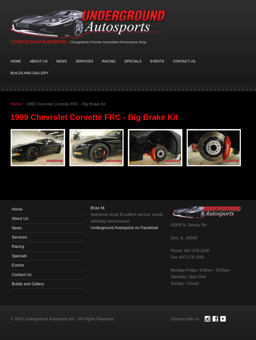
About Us (39, 61)
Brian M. (98, 208)
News (61, 61)
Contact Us (184, 61)
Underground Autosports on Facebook (124, 228)
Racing (109, 61)
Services (84, 61)
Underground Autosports (38, 41)
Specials (132, 61)
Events (157, 61)
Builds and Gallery (29, 73)
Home (15, 61)
